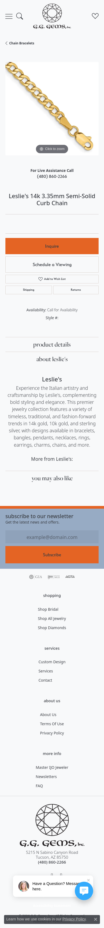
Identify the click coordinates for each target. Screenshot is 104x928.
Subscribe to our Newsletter (39, 516)
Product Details (52, 344)
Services (45, 671)
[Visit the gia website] (35, 577)
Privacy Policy (52, 733)
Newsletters (46, 776)
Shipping (28, 290)
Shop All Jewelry (52, 618)
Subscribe (52, 554)
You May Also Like (52, 478)
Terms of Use (52, 723)
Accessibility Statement (52, 905)
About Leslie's (52, 359)
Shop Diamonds (52, 627)
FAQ (39, 785)
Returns (76, 290)
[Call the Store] (52, 862)
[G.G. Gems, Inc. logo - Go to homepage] (52, 16)
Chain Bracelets (21, 43)
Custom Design (51, 661)
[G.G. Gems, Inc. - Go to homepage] (52, 825)
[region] (52, 108)
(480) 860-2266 (52, 176)
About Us (48, 714)
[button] (19, 16)
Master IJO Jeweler (52, 767)
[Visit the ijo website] (54, 577)
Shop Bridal (48, 609)
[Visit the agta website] (70, 577)
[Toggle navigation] (9, 16)
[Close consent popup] (95, 919)
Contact (45, 680)
